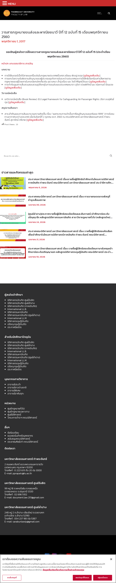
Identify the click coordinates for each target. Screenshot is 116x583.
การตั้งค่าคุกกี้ (12, 578)
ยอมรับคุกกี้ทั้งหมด (82, 578)
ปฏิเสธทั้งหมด (103, 578)
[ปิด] (111, 559)
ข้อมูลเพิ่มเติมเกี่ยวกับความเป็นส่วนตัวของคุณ (63, 569)
